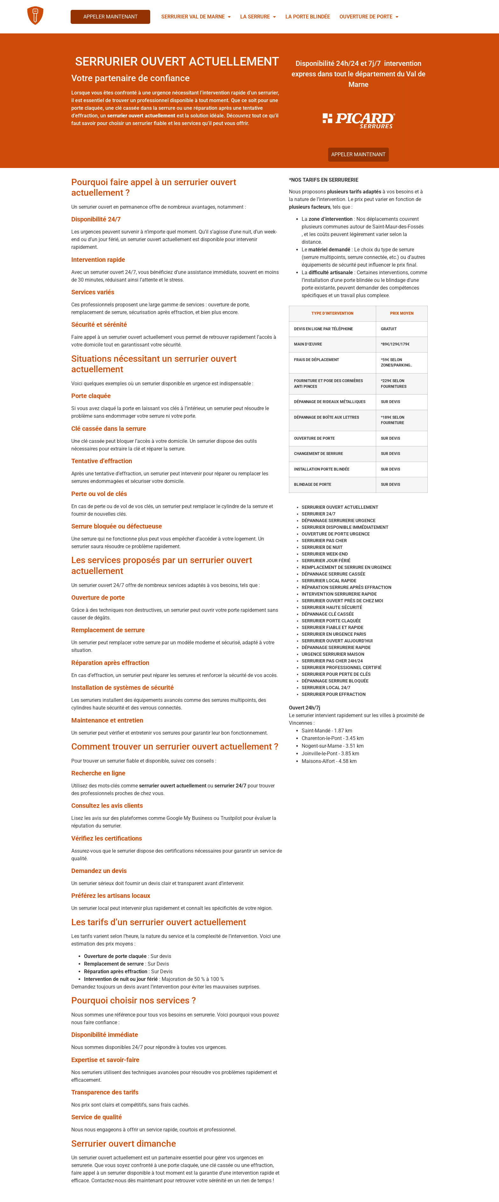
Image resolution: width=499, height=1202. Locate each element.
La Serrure (258, 17)
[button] (196, 17)
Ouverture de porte (369, 17)
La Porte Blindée (307, 17)
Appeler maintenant (110, 17)
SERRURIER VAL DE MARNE (196, 17)
